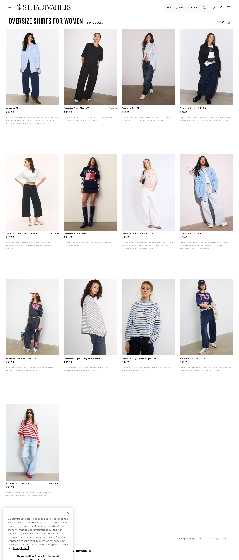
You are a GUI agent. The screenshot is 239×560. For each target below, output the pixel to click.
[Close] (68, 522)
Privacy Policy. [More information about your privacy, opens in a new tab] (20, 557)
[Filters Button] (223, 22)
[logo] (44, 7)
